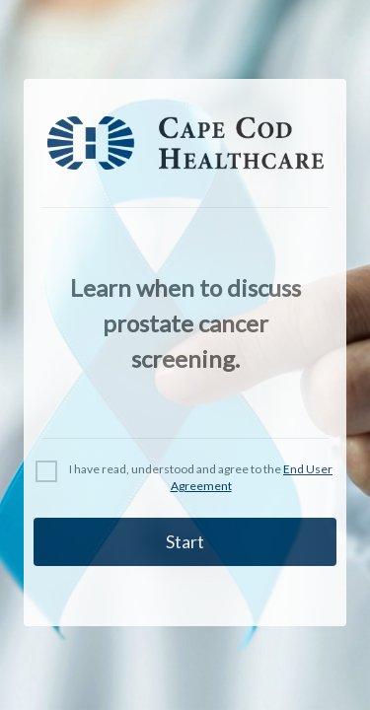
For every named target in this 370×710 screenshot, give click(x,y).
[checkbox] (185, 478)
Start (185, 541)
